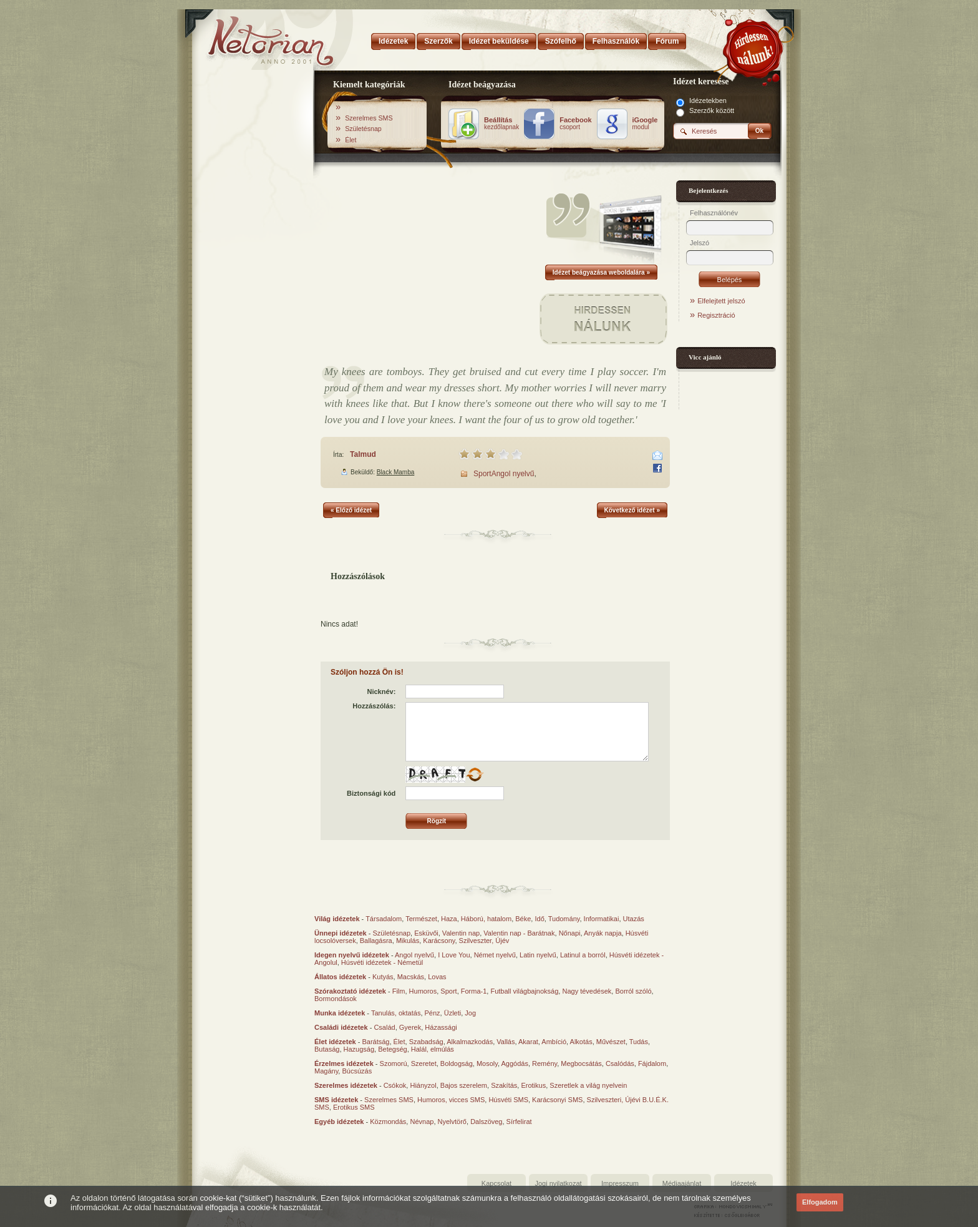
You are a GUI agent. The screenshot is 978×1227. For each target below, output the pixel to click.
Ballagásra (376, 940)
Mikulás (407, 940)
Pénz (432, 1013)
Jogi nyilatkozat (558, 1183)
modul (645, 123)
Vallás (505, 1041)
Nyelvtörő (452, 1121)
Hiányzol (423, 1085)
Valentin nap (461, 933)
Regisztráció (716, 315)
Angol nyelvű (513, 473)
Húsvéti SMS (508, 1099)
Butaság (326, 1049)
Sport (482, 473)
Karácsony (439, 940)
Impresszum (620, 1183)
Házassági (441, 1027)
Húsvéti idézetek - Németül (382, 962)
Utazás (633, 918)
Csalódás (620, 1063)
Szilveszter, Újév (484, 940)
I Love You (454, 955)
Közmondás (388, 1121)
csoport (575, 123)
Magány (326, 1071)
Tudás (638, 1041)
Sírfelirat (519, 1121)
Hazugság (359, 1049)
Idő (539, 918)
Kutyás (383, 976)
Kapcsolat (496, 1183)
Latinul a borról (583, 955)
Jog (470, 1013)
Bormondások (335, 998)
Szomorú (393, 1063)
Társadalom (384, 918)
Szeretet (424, 1063)
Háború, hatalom (486, 918)
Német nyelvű (495, 955)
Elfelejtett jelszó (721, 301)
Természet (421, 918)
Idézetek (743, 1183)
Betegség (392, 1049)
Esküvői (426, 933)
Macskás (410, 976)
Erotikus (533, 1085)
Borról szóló (633, 991)
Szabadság (426, 1041)
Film (398, 991)
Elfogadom (820, 1202)
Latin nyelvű (538, 955)
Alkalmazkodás (470, 1041)
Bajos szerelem (463, 1085)
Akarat (528, 1041)
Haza (449, 918)
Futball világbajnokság (524, 991)
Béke (523, 918)
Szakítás (504, 1085)
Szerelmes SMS (368, 118)
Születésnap (363, 128)
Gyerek (410, 1027)
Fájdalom (652, 1063)
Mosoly (487, 1063)
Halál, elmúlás (432, 1049)
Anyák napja (603, 933)
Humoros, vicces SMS (451, 1099)
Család (384, 1027)
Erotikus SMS (354, 1107)
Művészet (611, 1041)
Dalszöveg (486, 1121)
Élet (350, 140)
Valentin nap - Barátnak (518, 933)
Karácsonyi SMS (557, 1099)
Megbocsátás (581, 1063)
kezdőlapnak (501, 123)
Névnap (421, 1121)
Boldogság (456, 1063)
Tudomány (564, 918)
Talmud (363, 454)
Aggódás (514, 1063)
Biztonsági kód (371, 793)
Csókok (395, 1085)
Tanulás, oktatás (396, 1013)
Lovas (437, 976)
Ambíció (553, 1041)
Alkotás (581, 1041)
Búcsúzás (357, 1071)
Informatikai (601, 918)
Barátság (375, 1041)
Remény (544, 1063)
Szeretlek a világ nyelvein (588, 1085)
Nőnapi (570, 933)
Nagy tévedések (586, 991)
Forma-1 (474, 991)
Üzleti (453, 1013)
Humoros (423, 991)
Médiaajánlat (681, 1183)
